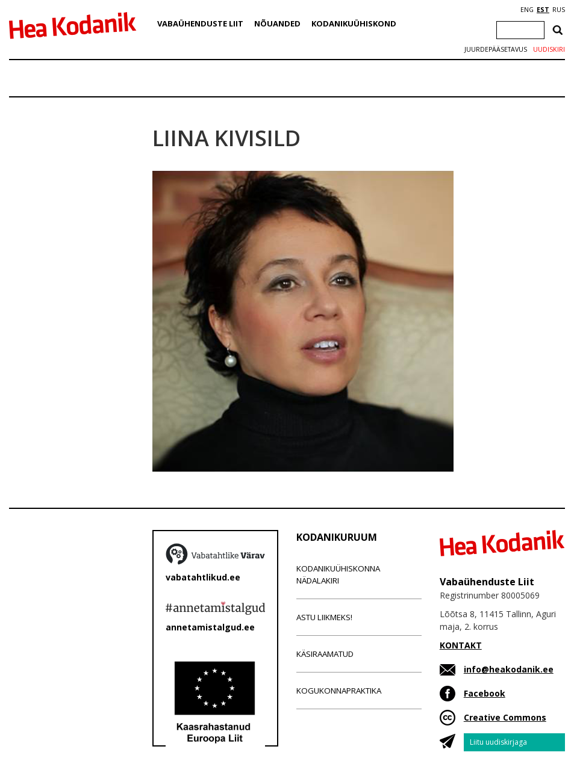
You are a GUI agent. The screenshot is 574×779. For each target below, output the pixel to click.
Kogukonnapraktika (338, 690)
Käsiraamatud (325, 653)
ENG (527, 9)
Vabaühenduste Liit (200, 23)
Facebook (484, 693)
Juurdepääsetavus (495, 49)
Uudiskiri (549, 49)
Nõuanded (277, 23)
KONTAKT (461, 645)
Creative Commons (505, 717)
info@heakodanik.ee (509, 669)
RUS (558, 9)
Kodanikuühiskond (353, 23)
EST (543, 9)
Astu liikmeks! (324, 617)
